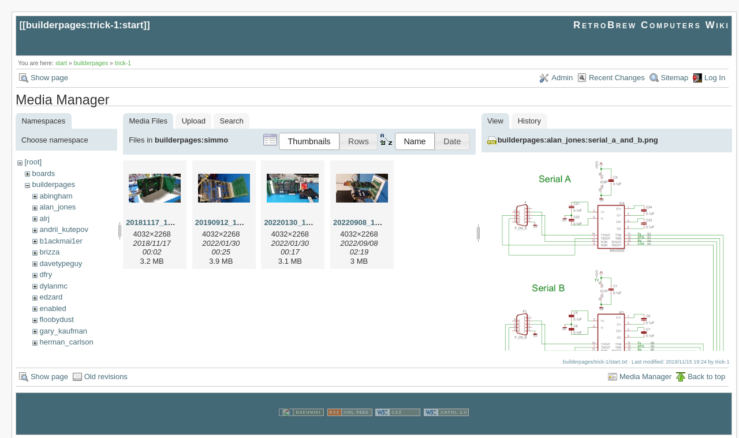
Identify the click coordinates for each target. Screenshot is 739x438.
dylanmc (53, 286)
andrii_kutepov (63, 229)
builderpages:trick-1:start (85, 25)
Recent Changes (617, 77)
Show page (49, 77)
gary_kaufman (63, 331)
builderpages (91, 63)
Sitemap (675, 77)
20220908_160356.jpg (371, 222)
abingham (55, 196)
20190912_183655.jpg (233, 222)
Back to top (706, 375)
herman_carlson (66, 342)
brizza (49, 252)
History (529, 121)
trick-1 (123, 63)
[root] (33, 162)
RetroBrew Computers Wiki (651, 25)
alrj (44, 218)
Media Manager (645, 375)
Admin (562, 77)
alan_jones (57, 207)
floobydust (56, 319)
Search (232, 121)
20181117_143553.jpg (164, 222)
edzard (50, 297)
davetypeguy (60, 263)
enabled (52, 308)
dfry (45, 274)
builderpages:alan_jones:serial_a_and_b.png (578, 140)
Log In (714, 77)
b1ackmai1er (60, 241)
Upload (194, 121)
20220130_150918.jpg (302, 222)
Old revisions (106, 375)
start (61, 63)
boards (43, 173)
